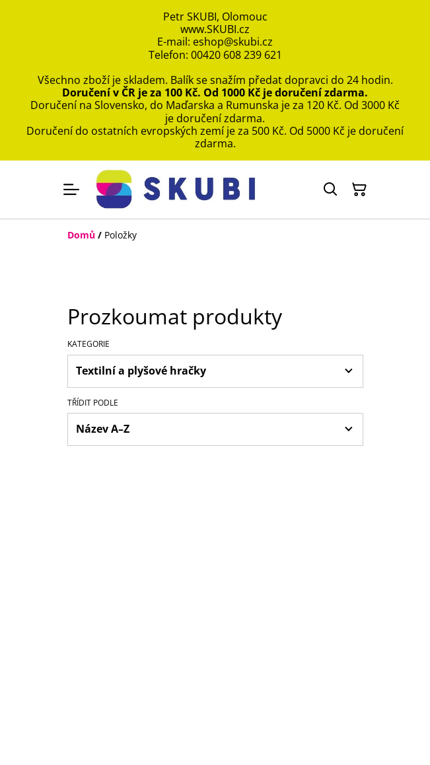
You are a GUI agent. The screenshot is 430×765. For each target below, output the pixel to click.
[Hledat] (330, 189)
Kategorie (88, 344)
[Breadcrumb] (215, 235)
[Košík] (359, 189)
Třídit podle (92, 403)
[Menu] (71, 189)
